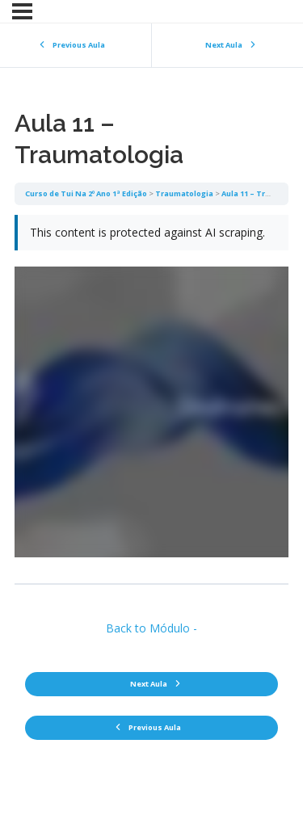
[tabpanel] (151, 394)
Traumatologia (184, 193)
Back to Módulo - (151, 628)
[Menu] (22, 11)
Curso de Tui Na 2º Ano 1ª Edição (86, 193)
